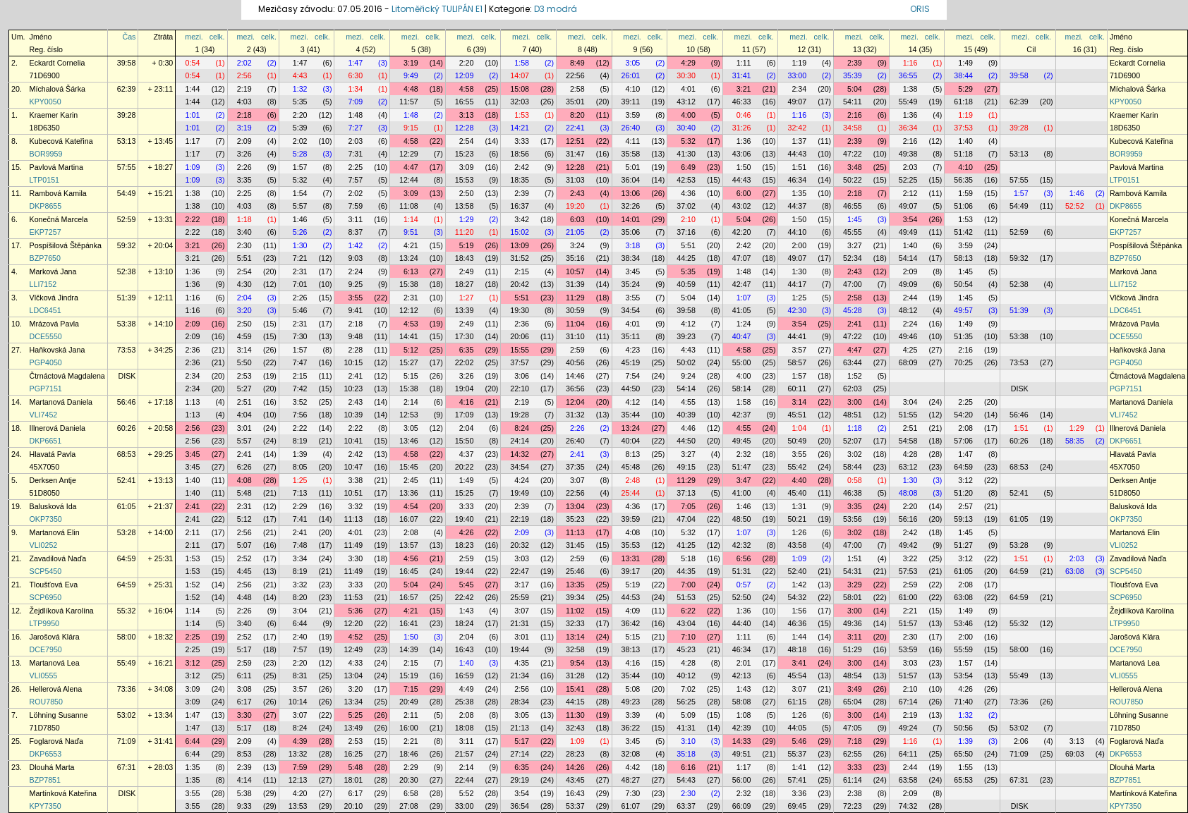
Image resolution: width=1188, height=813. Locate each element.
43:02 (741, 206)
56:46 (126, 402)
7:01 (300, 284)
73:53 (126, 350)
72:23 (852, 806)
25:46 (575, 571)
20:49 (408, 701)
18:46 (408, 754)
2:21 (910, 610)
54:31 (852, 571)
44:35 (686, 571)
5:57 (300, 206)
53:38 (126, 323)
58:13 (963, 258)
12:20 (353, 623)
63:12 (908, 467)
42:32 (741, 545)
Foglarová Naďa (56, 741)
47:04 (686, 519)
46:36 (796, 623)
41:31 (686, 727)
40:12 (686, 675)
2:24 (355, 271)
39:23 (686, 336)
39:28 (126, 115)
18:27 (464, 284)
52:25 (908, 180)
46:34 (796, 180)
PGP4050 (46, 362)
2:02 (244, 63)
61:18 (963, 101)
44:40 (741, 623)
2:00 (799, 245)
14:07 (519, 75)
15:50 (464, 440)
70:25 (963, 362)
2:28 (355, 350)
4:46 (688, 428)
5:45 (466, 584)
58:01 (852, 597)
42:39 (741, 727)
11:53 (353, 597)
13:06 (631, 193)
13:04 (575, 506)
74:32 (908, 806)
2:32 (744, 454)
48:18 (796, 649)
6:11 (244, 675)
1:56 (799, 610)
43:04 (686, 623)
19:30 (519, 310)
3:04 (910, 402)
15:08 (519, 89)
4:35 (521, 663)
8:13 (633, 454)
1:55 (965, 767)
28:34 (519, 701)
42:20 (741, 232)
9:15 (411, 127)
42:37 (741, 414)
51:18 (963, 153)
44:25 (686, 258)
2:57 (965, 506)
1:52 (854, 376)
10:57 (575, 271)
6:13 (411, 271)
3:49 (854, 689)
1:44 (193, 89)
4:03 (244, 101)
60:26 (126, 428)
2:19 (244, 89)
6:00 (744, 193)
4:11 (633, 141)
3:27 (854, 245)
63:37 (686, 806)
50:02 (686, 362)
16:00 (408, 727)
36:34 (908, 127)
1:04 (799, 428)
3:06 (521, 376)
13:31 (631, 558)
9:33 (244, 806)
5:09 (688, 715)
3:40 (244, 232)
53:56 (852, 519)
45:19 (631, 362)
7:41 (300, 519)
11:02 (575, 610)
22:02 (464, 362)
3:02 (854, 454)
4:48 (411, 89)
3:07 (577, 480)
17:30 (464, 336)
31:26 (741, 127)
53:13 (126, 141)
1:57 (300, 167)
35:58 (631, 153)
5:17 (244, 649)
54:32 (796, 597)
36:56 (575, 388)
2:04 (244, 297)
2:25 (355, 167)
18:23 (464, 545)
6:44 (300, 623)
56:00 (741, 780)
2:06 (1021, 741)
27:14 (519, 754)
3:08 (244, 689)
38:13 (631, 649)
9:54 (577, 663)
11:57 (408, 101)
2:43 (577, 193)
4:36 (688, 193)
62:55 (852, 754)
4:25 (910, 350)
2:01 (744, 663)
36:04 (631, 180)
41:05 (741, 310)
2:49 (466, 271)
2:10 (688, 219)
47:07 (741, 258)
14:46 (575, 376)
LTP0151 (44, 180)
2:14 (411, 402)
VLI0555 (44, 675)
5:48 (244, 493)
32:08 (631, 754)
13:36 (408, 493)
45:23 (686, 649)
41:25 (686, 545)
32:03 (519, 101)
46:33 (741, 101)
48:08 (908, 493)
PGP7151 (46, 388)
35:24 (631, 284)
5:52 (466, 793)
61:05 (126, 506)
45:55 (852, 232)
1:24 (744, 323)
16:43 (464, 649)
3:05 (633, 63)
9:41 (355, 310)
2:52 (244, 558)
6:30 (355, 75)
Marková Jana (53, 271)
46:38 (852, 493)
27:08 (408, 806)
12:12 (408, 310)
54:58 (908, 440)
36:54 (519, 806)
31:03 (575, 180)
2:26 (244, 167)
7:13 (300, 493)
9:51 (411, 232)
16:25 (353, 754)
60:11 (796, 388)
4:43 (300, 75)
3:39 (633, 715)
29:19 (519, 780)
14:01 (631, 219)
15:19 (408, 675)
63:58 (908, 780)
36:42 (631, 623)
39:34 (575, 597)
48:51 (852, 414)
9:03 (355, 258)
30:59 (575, 310)
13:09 (519, 245)
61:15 (796, 701)
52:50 (741, 597)
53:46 (963, 623)
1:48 (355, 115)
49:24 (908, 727)
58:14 (741, 388)
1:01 (193, 115)
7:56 (300, 414)
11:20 (464, 232)
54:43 (686, 780)
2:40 (300, 636)
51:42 (963, 232)
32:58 (575, 649)
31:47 (575, 153)
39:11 (631, 101)
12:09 (464, 75)
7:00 (688, 584)
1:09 (193, 167)
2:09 (244, 141)
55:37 (796, 754)
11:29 (575, 297)
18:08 (464, 727)
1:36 (910, 115)
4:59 (244, 336)
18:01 (353, 780)
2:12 (910, 193)
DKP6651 (46, 440)
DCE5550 (46, 336)
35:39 (852, 75)
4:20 (300, 793)
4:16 (466, 402)
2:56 (244, 75)
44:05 (796, 727)
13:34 (353, 701)
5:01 (633, 167)
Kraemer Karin (54, 115)
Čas (128, 36)
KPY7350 (45, 806)
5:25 (355, 715)
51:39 (126, 297)
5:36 (355, 610)
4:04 (244, 414)
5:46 (300, 310)
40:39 (686, 414)
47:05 (852, 727)
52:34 (852, 258)
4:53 (411, 323)
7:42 (300, 388)
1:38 (910, 89)
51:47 (741, 467)
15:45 (408, 467)
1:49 (965, 63)
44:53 (631, 597)
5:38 (244, 793)
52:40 (796, 571)
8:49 (577, 63)
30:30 (686, 75)
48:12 (908, 310)
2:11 (193, 532)
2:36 (521, 323)
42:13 (741, 675)
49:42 (908, 545)
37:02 (686, 206)
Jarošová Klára (55, 636)
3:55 (355, 297)
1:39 (300, 454)
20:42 (519, 284)
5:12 (411, 350)
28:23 (575, 754)
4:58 (466, 89)
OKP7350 (46, 519)
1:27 (466, 297)
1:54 (300, 193)
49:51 (741, 754)
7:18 (854, 741)
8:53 (244, 754)
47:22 (852, 153)
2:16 (854, 115)
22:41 (575, 127)
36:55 (908, 75)
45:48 (631, 467)
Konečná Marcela (59, 219)
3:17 (521, 584)
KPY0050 (45, 101)
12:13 (298, 780)
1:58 (521, 63)
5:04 (854, 89)
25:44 (631, 493)
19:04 (464, 388)
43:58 (796, 545)
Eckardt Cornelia (57, 63)
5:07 (244, 545)
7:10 (688, 636)
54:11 (852, 101)
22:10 (519, 388)
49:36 (852, 623)
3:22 (910, 558)
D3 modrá (555, 9)
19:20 (575, 206)
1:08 (744, 715)
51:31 (741, 571)
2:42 (521, 167)
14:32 (519, 454)
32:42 (796, 127)
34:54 (631, 310)
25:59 (519, 597)
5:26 (300, 232)
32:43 (575, 727)
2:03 (355, 141)
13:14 (575, 636)
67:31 (126, 767)
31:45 (575, 545)
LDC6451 (45, 310)
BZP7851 (45, 780)
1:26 (799, 532)
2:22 (193, 219)
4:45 (244, 571)
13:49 (353, 727)
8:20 (577, 115)
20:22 (464, 467)
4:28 (910, 454)
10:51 (353, 493)
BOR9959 (46, 153)
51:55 (908, 414)
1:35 (799, 193)
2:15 (521, 271)
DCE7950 (46, 649)
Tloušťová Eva (54, 584)
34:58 (852, 127)
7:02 (688, 689)
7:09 (355, 101)
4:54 (411, 506)
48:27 (631, 780)
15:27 (408, 362)
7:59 (355, 206)
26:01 (631, 75)
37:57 (519, 362)
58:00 (126, 636)
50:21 (796, 519)
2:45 (411, 480)
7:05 (688, 506)
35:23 (575, 519)
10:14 (298, 701)
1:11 (744, 63)
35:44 (631, 414)
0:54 (193, 63)
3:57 (799, 350)
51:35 (963, 336)
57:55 (126, 167)
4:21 (411, 245)
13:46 (408, 440)
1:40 (965, 141)
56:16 (908, 519)
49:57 (963, 310)
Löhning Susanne (59, 715)
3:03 (521, 558)
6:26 (244, 467)
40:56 (575, 362)
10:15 (353, 362)
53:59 (908, 649)
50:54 (963, 284)
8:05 (300, 467)
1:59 (965, 193)
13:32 (298, 754)
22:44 (464, 780)
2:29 (300, 506)
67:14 (908, 701)
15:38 (408, 284)
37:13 (686, 493)
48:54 (852, 675)
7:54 (633, 376)
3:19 (411, 63)
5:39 (300, 127)
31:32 (575, 414)
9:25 (355, 284)
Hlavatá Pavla (53, 454)
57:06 (963, 440)
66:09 (741, 806)
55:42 (796, 467)
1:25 (799, 297)
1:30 (300, 245)
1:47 (300, 63)
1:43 (466, 610)
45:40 (796, 493)
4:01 (688, 89)
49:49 (908, 232)
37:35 (575, 467)
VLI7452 (44, 414)
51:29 (852, 649)
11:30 (575, 715)
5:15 (411, 376)
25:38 (464, 701)
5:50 (244, 362)
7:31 (355, 153)
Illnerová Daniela (57, 428)
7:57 (355, 180)
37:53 (963, 127)
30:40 (686, 127)
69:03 (1074, 754)
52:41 (126, 480)
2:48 (633, 480)
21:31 (519, 623)
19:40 (464, 519)
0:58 (854, 480)
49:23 (631, 701)
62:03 (852, 388)
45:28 (852, 310)
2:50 (466, 193)
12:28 (464, 127)
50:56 (963, 727)
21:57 (464, 754)
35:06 (631, 232)
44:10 (796, 232)
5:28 (300, 153)
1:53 (521, 115)
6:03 (577, 219)
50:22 (852, 180)
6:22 (688, 610)
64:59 (963, 467)
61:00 (908, 597)
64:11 (908, 754)
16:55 (464, 101)
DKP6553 (46, 754)
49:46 (908, 336)
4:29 (688, 63)
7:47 (300, 362)
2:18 (244, 115)
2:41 (854, 323)
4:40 (799, 480)
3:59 (633, 115)
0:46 (744, 115)
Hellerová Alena (56, 689)
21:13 (519, 727)
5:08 (633, 689)
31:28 (575, 675)
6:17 (244, 701)
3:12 (965, 480)
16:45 (408, 571)
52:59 (126, 219)
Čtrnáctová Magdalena (67, 376)
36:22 (631, 727)
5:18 (688, 558)
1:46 (1076, 193)
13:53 (298, 806)
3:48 (854, 167)
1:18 (244, 219)
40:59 (686, 284)
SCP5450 (46, 571)
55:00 (741, 362)
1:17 (193, 141)
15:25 (464, 493)
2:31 (300, 271)
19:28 (519, 414)
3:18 (633, 245)
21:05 (575, 232)
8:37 (355, 232)
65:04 (852, 701)
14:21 (519, 127)
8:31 (300, 675)
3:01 (244, 428)
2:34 (799, 89)
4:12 (688, 323)
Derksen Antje (53, 480)
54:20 (963, 414)
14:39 (408, 649)
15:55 (519, 350)
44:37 (796, 206)
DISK (127, 376)
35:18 (686, 754)
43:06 (741, 153)
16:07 (408, 519)
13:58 (464, 206)
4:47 (411, 167)
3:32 (355, 506)
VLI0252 (44, 545)
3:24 (577, 245)
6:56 (744, 558)
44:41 (796, 336)
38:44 (963, 75)
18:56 (519, 153)
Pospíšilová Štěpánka (66, 245)
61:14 (852, 780)
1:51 (799, 167)
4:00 (688, 115)
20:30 (408, 780)
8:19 (300, 440)
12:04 (575, 402)
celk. (217, 36)
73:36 (126, 689)
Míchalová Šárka (57, 89)
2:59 (577, 350)
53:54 (963, 675)
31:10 (575, 336)
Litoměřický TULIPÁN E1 (437, 9)
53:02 (126, 715)
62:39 (126, 89)
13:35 (575, 584)
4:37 (466, 454)
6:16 (688, 767)
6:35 (466, 350)
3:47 (744, 480)
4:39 (300, 741)
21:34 (519, 675)
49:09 (908, 284)
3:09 (466, 167)
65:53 (963, 780)
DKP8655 (46, 206)
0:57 (744, 584)
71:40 (963, 701)
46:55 (852, 206)
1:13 (193, 402)
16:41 (408, 623)
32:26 (631, 206)
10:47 (353, 467)
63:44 (852, 362)
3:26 (244, 153)
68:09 (908, 362)
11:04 (575, 323)
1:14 (411, 219)
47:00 (852, 284)
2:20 (466, 63)
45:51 (796, 414)
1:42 (355, 245)
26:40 (631, 127)
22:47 (519, 571)
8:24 (521, 428)
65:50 (963, 754)
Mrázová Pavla (54, 323)
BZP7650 (45, 258)
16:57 (408, 597)
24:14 (519, 440)
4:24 (521, 480)
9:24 (688, 376)
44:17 (796, 284)
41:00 (741, 493)
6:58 (411, 793)
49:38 (908, 153)
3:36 (799, 793)
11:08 (408, 206)
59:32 (126, 245)
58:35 (1074, 440)
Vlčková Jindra (54, 297)
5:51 (688, 245)
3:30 (355, 558)
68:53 (126, 454)
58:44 (852, 467)
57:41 (796, 780)
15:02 (519, 232)
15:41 (575, 689)
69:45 (796, 806)
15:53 (464, 180)
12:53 (408, 414)
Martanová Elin (55, 532)
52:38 (126, 271)
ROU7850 (46, 701)
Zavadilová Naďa (58, 558)
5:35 (300, 101)
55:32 (126, 610)
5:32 (688, 141)
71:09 (126, 741)
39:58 (126, 63)
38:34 (631, 258)
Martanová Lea (55, 663)
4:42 (633, 767)
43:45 (575, 780)
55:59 (963, 649)
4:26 (466, 532)
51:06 (963, 206)
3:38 (355, 480)
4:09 (633, 610)
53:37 (575, 806)
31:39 (575, 284)
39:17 (631, 571)
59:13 (963, 519)
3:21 (744, 89)
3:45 (633, 271)
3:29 (854, 584)
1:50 (744, 167)
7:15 (411, 689)
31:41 (741, 75)
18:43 (464, 258)
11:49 (353, 545)
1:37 (799, 141)
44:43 (796, 153)
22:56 (575, 75)
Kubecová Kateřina (61, 141)
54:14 (908, 258)
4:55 (688, 402)
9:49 (411, 75)
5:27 (244, 388)
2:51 (244, 402)
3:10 (688, 741)
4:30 (244, 284)
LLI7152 (43, 284)
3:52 (300, 402)
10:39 (353, 414)
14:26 (575, 767)
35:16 (575, 258)
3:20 (244, 310)
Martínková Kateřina (63, 793)
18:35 (519, 180)
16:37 (519, 206)
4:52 (355, 636)
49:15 (686, 467)
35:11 (631, 336)
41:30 (686, 153)
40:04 (631, 440)
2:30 (244, 245)
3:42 (521, 219)
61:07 (631, 806)
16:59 (464, 675)
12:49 (353, 649)
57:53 (908, 571)
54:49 (126, 193)
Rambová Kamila (58, 193)
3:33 (521, 141)
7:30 (300, 336)
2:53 (244, 376)
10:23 (353, 388)
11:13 (353, 519)
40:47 (741, 336)
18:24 (464, 623)
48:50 (741, 519)
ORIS (920, 9)
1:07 (744, 297)
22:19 (519, 519)
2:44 (910, 297)
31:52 (519, 258)
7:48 (300, 545)
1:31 (799, 506)
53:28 (126, 532)
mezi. (193, 36)
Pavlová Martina (56, 167)
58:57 (796, 362)
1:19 (799, 63)
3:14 (244, 350)
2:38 (854, 793)
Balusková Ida (53, 506)
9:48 (355, 336)
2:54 (466, 141)
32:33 (575, 623)
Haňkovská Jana (57, 350)
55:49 (908, 101)
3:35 (244, 180)
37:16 (686, 232)
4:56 (411, 558)
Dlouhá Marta (52, 767)
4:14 (244, 780)
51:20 (963, 493)
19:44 (464, 571)
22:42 (464, 597)
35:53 (631, 545)
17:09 (464, 414)
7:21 (300, 258)
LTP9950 (44, 623)
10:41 (353, 440)
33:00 (796, 75)
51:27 (963, 545)
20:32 (519, 545)
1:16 (910, 63)
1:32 (300, 89)
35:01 (575, 101)
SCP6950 (46, 597)
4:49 (466, 689)
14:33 (741, 741)
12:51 (575, 141)
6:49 (688, 167)
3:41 (799, 663)
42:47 (741, 284)
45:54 (796, 675)
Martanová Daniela (61, 402)
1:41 (799, 767)
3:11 (355, 219)
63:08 (1074, 571)
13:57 (408, 545)
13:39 (464, 310)
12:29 (408, 153)
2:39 (854, 63)
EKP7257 (45, 232)
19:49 (519, 493)
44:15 (575, 701)
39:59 (631, 519)
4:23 (633, 350)
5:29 (965, 89)
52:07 (852, 440)
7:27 (355, 127)
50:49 (796, 440)
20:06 (519, 336)
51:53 (686, 597)
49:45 (741, 440)
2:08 (965, 428)
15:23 (464, 153)
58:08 (741, 701)
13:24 (408, 258)
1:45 (854, 219)
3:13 (466, 115)
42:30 (796, 310)
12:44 (408, 180)
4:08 (244, 480)
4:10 (633, 89)
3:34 (300, 558)
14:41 (408, 336)
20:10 (353, 806)
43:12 (686, 101)
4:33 (355, 663)
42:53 (686, 180)
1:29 (466, 219)
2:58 (577, 89)
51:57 (908, 623)
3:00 (854, 402)
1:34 (355, 89)
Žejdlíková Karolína (62, 610)
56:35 (963, 180)
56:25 (686, 701)
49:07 (796, 101)
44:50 (631, 388)
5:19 (466, 245)
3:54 (910, 219)
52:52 (1074, 206)
